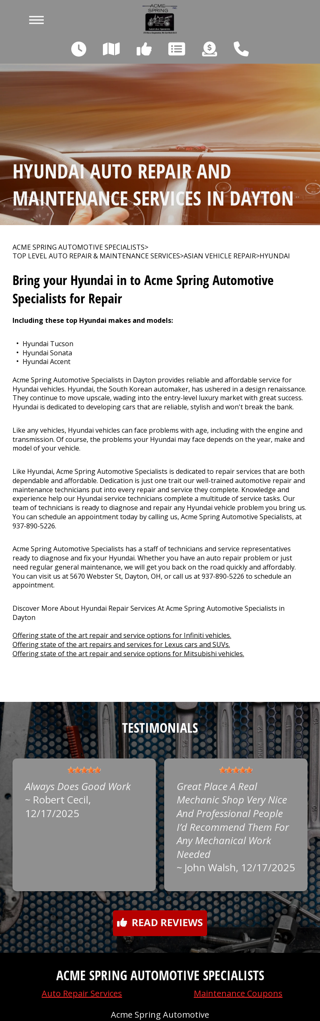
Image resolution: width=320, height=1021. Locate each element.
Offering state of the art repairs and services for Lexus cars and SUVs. (121, 644)
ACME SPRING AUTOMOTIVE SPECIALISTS (78, 247)
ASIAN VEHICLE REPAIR (220, 256)
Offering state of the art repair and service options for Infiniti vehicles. (121, 635)
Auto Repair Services (82, 993)
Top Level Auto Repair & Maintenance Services (96, 256)
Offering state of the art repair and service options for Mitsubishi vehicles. (128, 653)
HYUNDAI (275, 256)
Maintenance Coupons (238, 993)
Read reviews (160, 922)
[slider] (84, 770)
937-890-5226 (33, 525)
